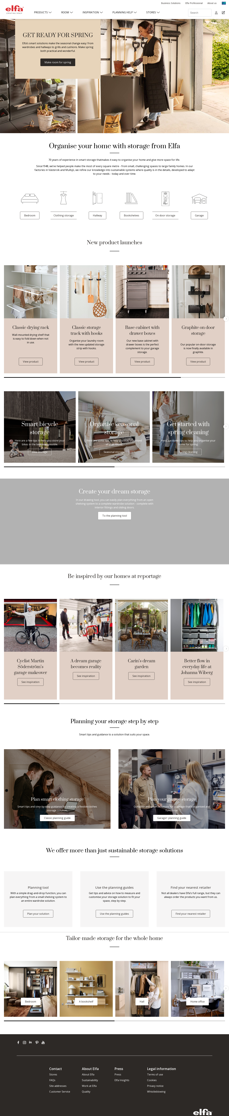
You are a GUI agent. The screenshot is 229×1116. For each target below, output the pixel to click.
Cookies (152, 1080)
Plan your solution (38, 913)
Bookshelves (131, 215)
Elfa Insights (121, 1080)
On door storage (165, 215)
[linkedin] (31, 1042)
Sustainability (90, 1080)
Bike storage (39, 452)
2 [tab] (203, 377)
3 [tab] (142, 703)
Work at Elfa (89, 1086)
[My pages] (217, 13)
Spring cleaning (188, 452)
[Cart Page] (224, 12)
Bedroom (29, 215)
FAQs (52, 1080)
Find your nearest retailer (191, 913)
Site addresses (57, 1086)
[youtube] (43, 1042)
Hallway (97, 215)
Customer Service (59, 1091)
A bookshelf (86, 1001)
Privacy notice (155, 1086)
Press (117, 1074)
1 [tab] (92, 377)
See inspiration (30, 682)
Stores (53, 1074)
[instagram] (25, 1042)
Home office (197, 1001)
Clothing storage (64, 215)
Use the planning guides (114, 913)
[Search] (200, 13)
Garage (199, 215)
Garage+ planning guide (171, 818)
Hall (142, 1001)
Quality (86, 1091)
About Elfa (88, 1074)
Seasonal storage (114, 452)
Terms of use (155, 1074)
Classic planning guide (57, 818)
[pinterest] (37, 1042)
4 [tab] (197, 703)
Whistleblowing (156, 1091)
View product (30, 361)
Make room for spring (58, 62)
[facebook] (19, 1042)
